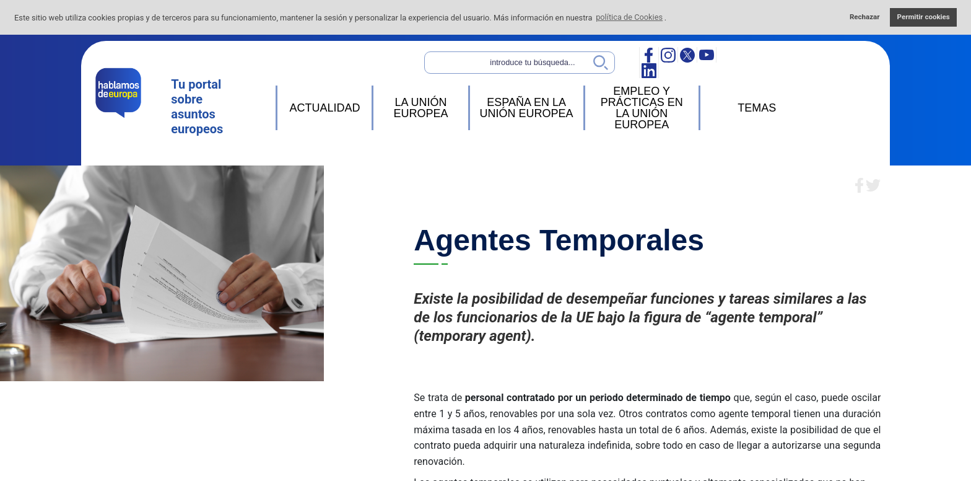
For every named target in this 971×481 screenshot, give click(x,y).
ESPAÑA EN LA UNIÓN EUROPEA (526, 108)
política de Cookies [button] (629, 17)
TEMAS (757, 107)
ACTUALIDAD (324, 107)
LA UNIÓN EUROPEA (420, 108)
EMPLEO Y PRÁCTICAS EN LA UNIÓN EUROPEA (642, 108)
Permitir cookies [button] (923, 16)
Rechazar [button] (864, 16)
